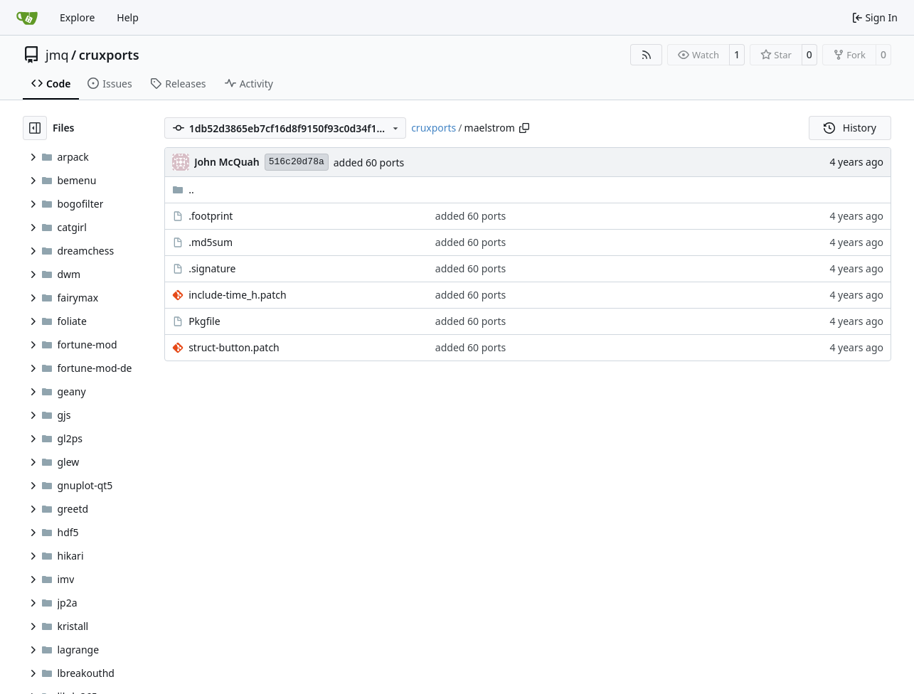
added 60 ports (369, 162)
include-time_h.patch (237, 294)
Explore (77, 17)
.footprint (210, 216)
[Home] (27, 18)
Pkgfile (204, 321)
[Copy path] (524, 128)
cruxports (109, 55)
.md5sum (210, 242)
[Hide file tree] (35, 128)
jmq (57, 55)
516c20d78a (296, 161)
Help (128, 17)
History (850, 127)
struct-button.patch (234, 347)
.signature (211, 268)
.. (183, 189)
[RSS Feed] (646, 54)
